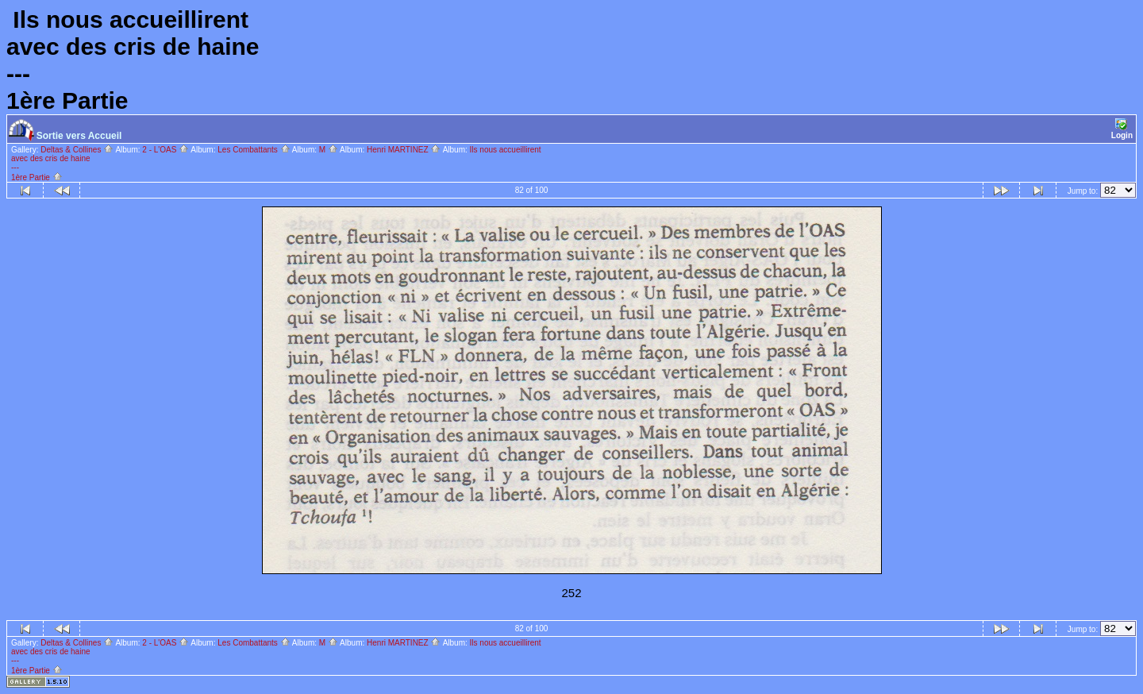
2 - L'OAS (165, 149)
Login (1122, 129)
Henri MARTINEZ (404, 149)
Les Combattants (253, 149)
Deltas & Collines (77, 149)
